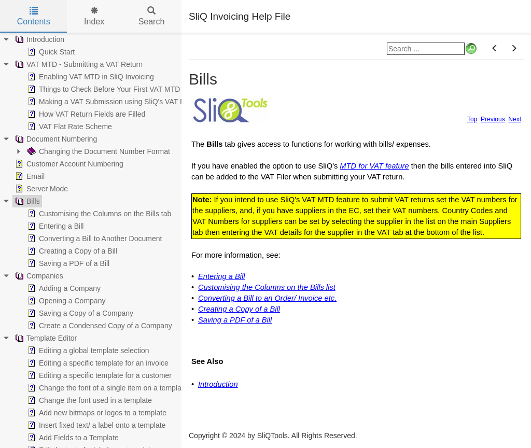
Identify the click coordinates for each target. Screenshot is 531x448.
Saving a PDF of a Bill (235, 320)
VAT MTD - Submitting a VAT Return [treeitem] (78, 64)
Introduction (218, 384)
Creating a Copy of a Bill (239, 309)
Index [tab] (94, 16)
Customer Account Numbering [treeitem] (68, 164)
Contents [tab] (33, 16)
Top (472, 119)
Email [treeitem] (29, 176)
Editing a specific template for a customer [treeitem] (98, 375)
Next (514, 119)
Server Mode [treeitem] (40, 189)
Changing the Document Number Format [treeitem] (97, 151)
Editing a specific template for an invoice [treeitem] (97, 363)
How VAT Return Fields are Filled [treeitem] (85, 114)
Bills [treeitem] (26, 201)
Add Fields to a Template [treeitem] (72, 437)
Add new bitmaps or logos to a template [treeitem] (95, 413)
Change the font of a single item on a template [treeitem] (106, 388)
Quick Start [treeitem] (50, 52)
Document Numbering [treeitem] (55, 139)
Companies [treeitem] (38, 276)
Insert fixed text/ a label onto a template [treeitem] (95, 425)
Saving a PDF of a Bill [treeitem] (67, 263)
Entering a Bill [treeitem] (54, 226)
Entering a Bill (221, 276)
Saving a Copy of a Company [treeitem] (79, 313)
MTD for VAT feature (374, 166)
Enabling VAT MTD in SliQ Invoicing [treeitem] (89, 77)
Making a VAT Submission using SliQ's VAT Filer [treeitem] (109, 101)
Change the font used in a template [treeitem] (88, 400)
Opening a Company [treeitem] (65, 301)
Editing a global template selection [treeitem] (87, 350)
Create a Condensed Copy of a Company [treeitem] (98, 325)
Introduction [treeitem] (38, 39)
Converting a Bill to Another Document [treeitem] (93, 238)
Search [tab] (151, 16)
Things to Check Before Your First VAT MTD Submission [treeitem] (122, 89)
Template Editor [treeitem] (45, 338)
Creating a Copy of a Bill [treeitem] (71, 251)
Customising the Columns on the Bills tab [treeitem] (98, 213)
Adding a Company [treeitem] (63, 288)
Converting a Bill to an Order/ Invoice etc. (267, 298)
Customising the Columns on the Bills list (267, 287)
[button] (495, 48)
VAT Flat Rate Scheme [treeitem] (68, 126)
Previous (493, 119)
